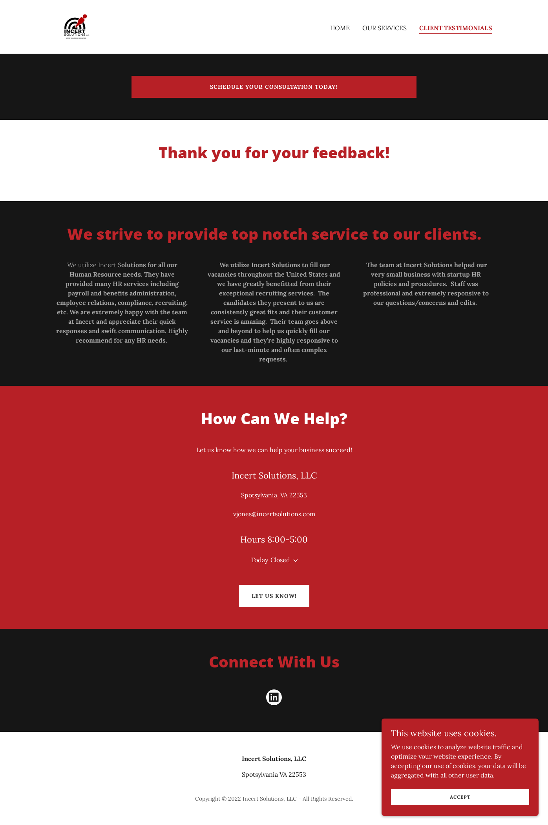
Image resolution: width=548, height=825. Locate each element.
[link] (76, 26)
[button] (294, 560)
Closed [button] (280, 560)
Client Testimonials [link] (455, 28)
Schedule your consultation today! (274, 86)
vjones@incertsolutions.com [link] (274, 514)
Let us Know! (274, 596)
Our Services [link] (384, 28)
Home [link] (340, 28)
